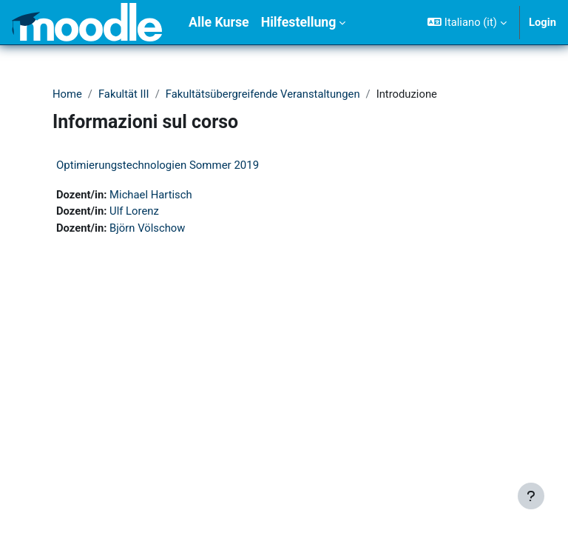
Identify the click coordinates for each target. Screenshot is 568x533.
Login (542, 22)
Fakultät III (123, 94)
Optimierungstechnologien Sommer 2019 (157, 165)
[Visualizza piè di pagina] (531, 496)
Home (67, 94)
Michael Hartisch (150, 194)
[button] (467, 22)
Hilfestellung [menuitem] (299, 22)
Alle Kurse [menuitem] (219, 22)
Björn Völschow (147, 228)
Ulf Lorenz (134, 211)
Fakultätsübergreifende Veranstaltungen (263, 94)
